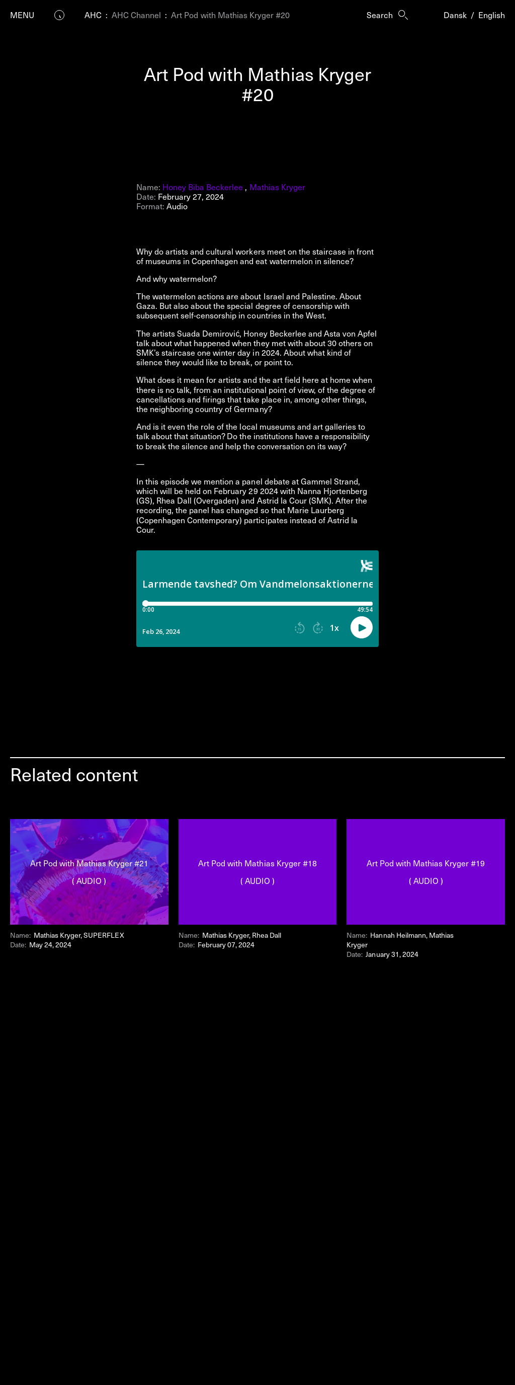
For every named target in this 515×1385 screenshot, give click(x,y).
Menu (22, 15)
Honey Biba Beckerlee (202, 187)
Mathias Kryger (277, 187)
